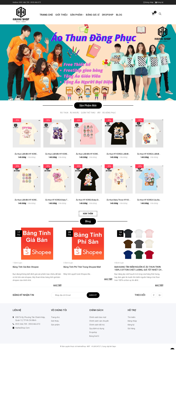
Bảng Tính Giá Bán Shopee (26, 267)
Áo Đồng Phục (109, 113)
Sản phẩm (76, 14)
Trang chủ (46, 14)
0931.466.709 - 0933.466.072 (30, 2)
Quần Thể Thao (88, 113)
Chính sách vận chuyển (99, 321)
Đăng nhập (148, 2)
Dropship (107, 14)
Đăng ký (159, 2)
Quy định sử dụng (96, 328)
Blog (119, 14)
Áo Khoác (74, 113)
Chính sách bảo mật (97, 317)
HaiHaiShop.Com (22, 328)
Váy (99, 113)
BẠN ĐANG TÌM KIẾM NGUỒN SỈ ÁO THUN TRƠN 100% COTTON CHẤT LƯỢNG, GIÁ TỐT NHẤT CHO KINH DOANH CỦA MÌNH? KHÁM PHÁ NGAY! (138, 268)
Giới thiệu (61, 14)
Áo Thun (64, 113)
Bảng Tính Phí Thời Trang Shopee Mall (82, 267)
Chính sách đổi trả (97, 325)
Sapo (114, 346)
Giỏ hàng (131, 328)
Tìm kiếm (132, 317)
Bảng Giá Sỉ (92, 14)
